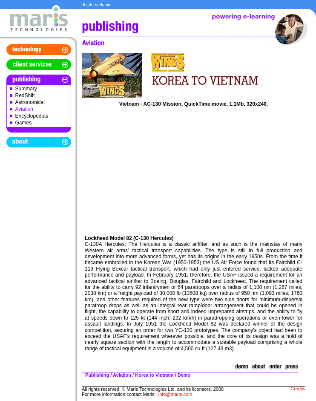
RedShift (25, 95)
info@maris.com (175, 394)
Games (23, 123)
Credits (297, 388)
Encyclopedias (31, 116)
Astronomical (30, 102)
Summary (26, 89)
